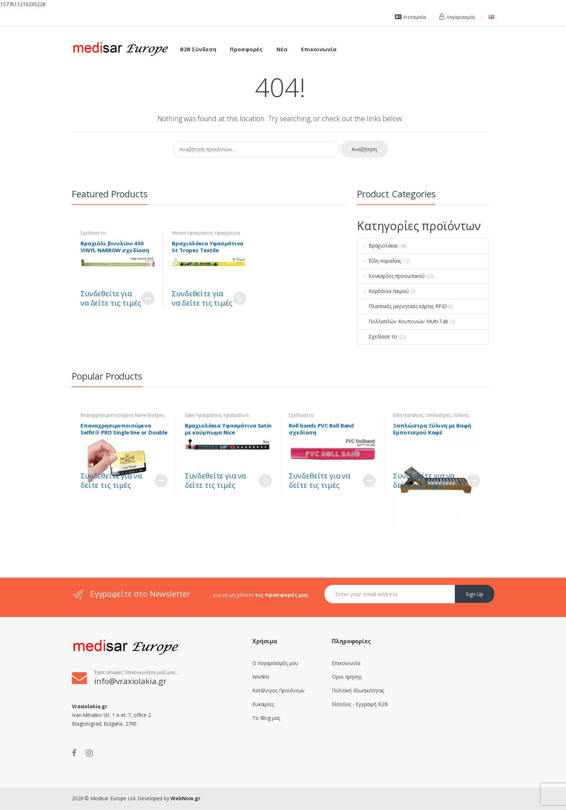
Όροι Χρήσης (346, 676)
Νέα (282, 49)
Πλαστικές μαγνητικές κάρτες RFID (402, 306)
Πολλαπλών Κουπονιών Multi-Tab (403, 321)
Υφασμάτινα (227, 233)
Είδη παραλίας (379, 260)
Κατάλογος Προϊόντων (278, 690)
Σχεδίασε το (92, 233)
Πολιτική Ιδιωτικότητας (358, 690)
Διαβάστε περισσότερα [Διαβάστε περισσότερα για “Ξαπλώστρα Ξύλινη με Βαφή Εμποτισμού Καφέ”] (473, 480)
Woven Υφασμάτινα (192, 233)
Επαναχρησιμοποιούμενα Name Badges (122, 415)
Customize (148, 298)
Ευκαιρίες (263, 704)
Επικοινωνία (318, 49)
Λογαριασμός (457, 17)
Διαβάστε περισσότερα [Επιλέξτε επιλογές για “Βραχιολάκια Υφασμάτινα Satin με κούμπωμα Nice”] (265, 480)
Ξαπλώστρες (438, 415)
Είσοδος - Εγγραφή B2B (360, 704)
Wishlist (261, 676)
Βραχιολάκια (377, 245)
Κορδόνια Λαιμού (383, 291)
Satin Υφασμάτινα (203, 415)
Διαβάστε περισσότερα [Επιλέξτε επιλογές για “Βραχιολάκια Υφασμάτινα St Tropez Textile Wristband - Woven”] (239, 298)
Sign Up (474, 594)
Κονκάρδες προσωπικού (391, 275)
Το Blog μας (266, 717)
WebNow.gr (185, 798)
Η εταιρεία (410, 17)
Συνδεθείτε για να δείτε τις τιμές (110, 298)
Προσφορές (246, 49)
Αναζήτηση (364, 149)
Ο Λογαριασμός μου (275, 663)
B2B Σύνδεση (198, 49)
